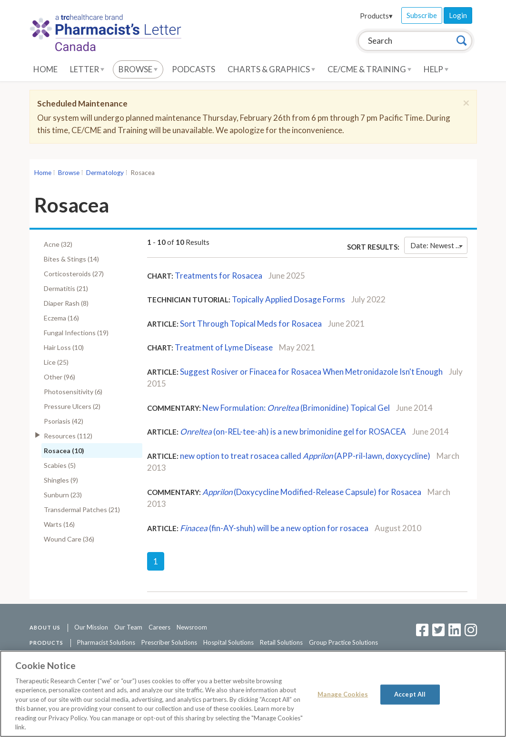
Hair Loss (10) (64, 347)
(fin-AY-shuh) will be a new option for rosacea (274, 528)
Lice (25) (56, 362)
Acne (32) (58, 244)
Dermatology (105, 172)
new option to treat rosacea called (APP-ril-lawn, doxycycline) (305, 456)
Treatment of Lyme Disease (224, 347)
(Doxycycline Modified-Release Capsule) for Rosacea (311, 492)
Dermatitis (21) (66, 288)
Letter (87, 69)
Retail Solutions (281, 642)
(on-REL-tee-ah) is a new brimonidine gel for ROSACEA (293, 431)
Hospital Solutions (228, 642)
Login (458, 15)
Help (436, 69)
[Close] (466, 103)
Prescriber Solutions (169, 642)
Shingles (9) (61, 480)
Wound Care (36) (69, 539)
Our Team (128, 627)
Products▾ (376, 15)
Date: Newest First (438, 245)
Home (45, 69)
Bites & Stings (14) (71, 259)
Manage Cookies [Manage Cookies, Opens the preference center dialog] (342, 694)
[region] (253, 693)
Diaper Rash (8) (66, 303)
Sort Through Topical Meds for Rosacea (251, 324)
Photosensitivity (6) (73, 392)
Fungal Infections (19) (76, 333)
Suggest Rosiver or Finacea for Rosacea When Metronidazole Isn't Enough (311, 372)
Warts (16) (59, 524)
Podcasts (193, 69)
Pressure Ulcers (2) (72, 406)
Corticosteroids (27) (74, 274)
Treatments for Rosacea (218, 276)
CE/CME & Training (369, 69)
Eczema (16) (61, 318)
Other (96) (59, 377)
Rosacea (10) (64, 450)
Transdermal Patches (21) (82, 509)
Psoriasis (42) (63, 421)
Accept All (410, 694)
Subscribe (422, 15)
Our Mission (91, 627)
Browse (138, 69)
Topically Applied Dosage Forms (288, 299)
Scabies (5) (60, 465)
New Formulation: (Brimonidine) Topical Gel (296, 408)
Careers (159, 627)
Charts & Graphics (271, 69)
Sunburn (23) (63, 495)
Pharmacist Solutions (106, 642)
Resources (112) (68, 436)
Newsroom (192, 627)
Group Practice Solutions (343, 642)
